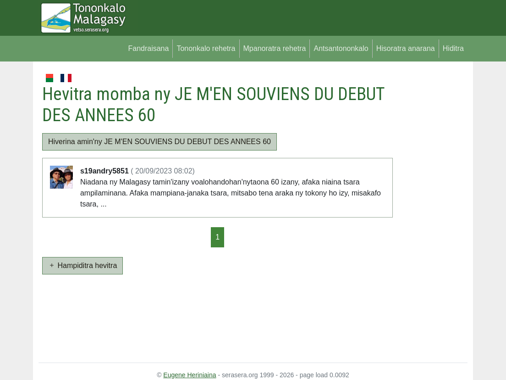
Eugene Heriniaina (189, 375)
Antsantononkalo (341, 48)
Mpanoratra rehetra (274, 48)
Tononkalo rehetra (205, 48)
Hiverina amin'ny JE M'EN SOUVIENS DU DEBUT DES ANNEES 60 (159, 141)
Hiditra (453, 48)
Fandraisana (148, 48)
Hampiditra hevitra (82, 265)
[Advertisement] (430, 210)
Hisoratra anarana (405, 48)
